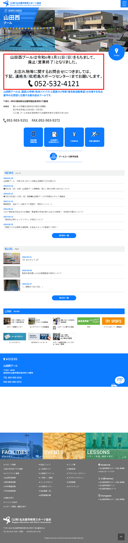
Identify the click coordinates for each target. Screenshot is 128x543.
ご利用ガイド (45, 469)
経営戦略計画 (45, 495)
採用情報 (71, 482)
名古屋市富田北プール (108, 488)
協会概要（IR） (46, 491)
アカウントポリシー (76, 477)
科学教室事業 (10, 486)
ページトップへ (121, 537)
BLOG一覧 (64, 297)
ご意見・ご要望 (46, 477)
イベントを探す (11, 502)
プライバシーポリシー (77, 473)
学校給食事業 (10, 491)
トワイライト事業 (12, 473)
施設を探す (9, 497)
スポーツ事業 (10, 464)
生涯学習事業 (10, 477)
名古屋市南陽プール (107, 485)
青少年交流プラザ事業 (14, 469)
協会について (45, 464)
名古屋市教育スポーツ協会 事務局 (112, 468)
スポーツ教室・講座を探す (15, 506)
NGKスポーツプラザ (107, 471)
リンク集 (71, 464)
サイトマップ (73, 486)
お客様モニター (46, 486)
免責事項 (71, 469)
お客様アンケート (47, 473)
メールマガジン (46, 482)
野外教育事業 (10, 482)
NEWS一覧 (64, 235)
